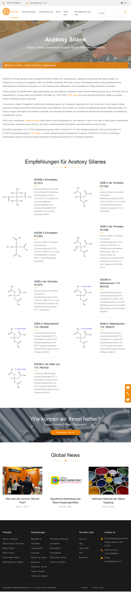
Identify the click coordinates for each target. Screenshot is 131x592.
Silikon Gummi (9, 548)
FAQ (81, 553)
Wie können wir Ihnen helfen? (65, 419)
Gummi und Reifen (57, 562)
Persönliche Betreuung (59, 539)
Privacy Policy (98, 588)
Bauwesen (35, 562)
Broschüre (83, 558)
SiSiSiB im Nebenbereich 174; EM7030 (110, 283)
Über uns (66, 13)
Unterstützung (46, 12)
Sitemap (84, 588)
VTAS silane (73, 95)
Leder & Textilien (38, 572)
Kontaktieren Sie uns (83, 13)
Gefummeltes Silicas (11, 558)
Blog (58, 12)
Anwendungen (29, 12)
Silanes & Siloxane (33, 65)
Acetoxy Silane (49, 65)
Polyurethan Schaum (58, 558)
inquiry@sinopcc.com (38, 3)
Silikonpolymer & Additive (13, 562)
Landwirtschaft (37, 548)
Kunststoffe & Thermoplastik (55, 550)
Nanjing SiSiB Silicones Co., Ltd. (24, 588)
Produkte (14, 12)
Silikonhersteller (32, 120)
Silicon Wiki (84, 548)
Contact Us (109, 532)
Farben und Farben (39, 558)
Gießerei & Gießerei (39, 576)
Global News (65, 455)
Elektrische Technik (39, 567)
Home (10, 65)
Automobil (35, 553)
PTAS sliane (36, 133)
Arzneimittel (54, 544)
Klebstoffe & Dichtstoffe (36, 541)
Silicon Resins (8, 553)
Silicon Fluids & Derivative (13, 544)
